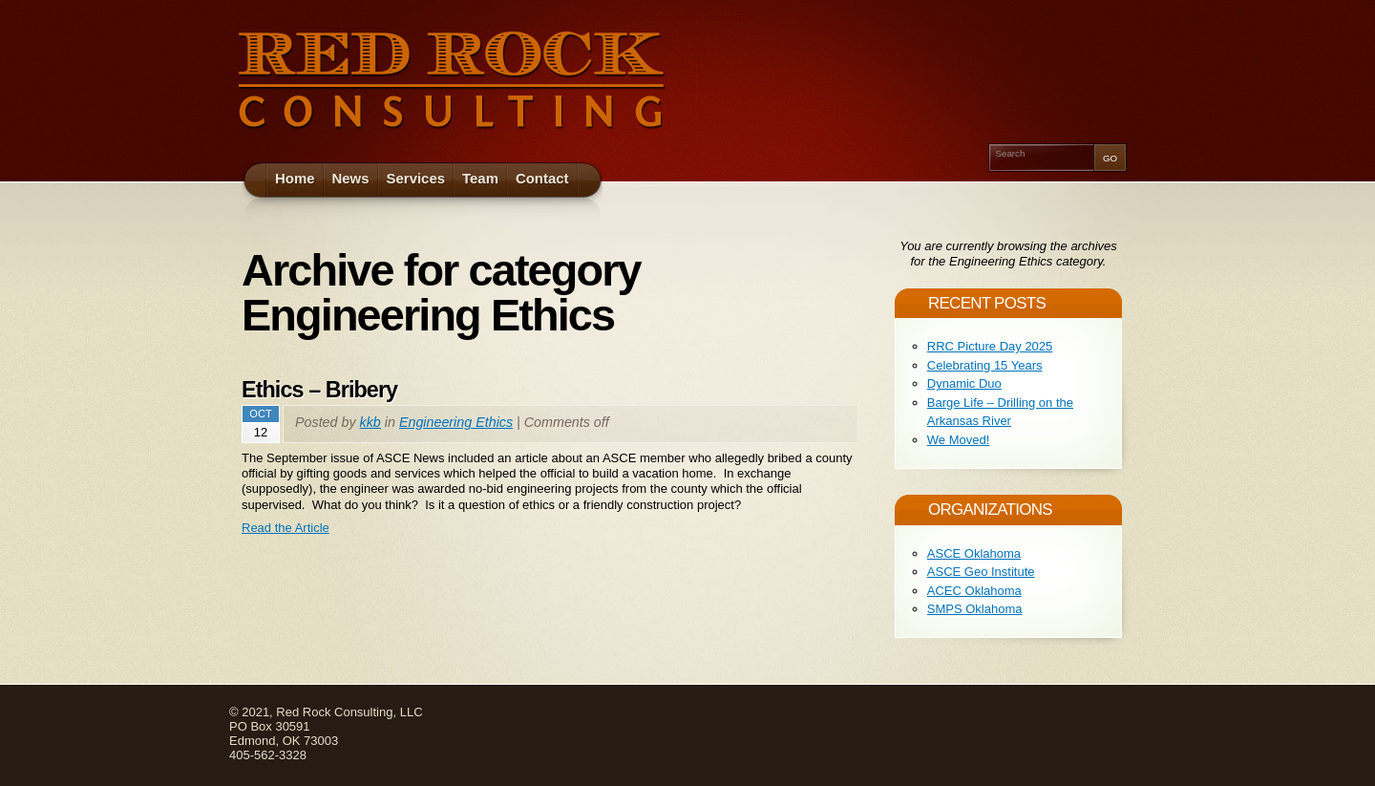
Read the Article (285, 527)
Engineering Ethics (456, 422)
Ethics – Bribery (319, 389)
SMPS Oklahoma (975, 609)
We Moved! (958, 440)
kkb (370, 422)
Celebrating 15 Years (985, 365)
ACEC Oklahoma (974, 591)
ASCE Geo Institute (981, 571)
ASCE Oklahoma (974, 553)
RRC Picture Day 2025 (990, 346)
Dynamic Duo (964, 383)
